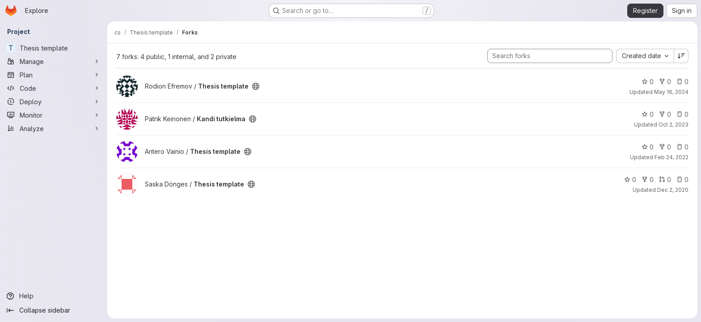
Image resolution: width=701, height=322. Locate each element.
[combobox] (645, 56)
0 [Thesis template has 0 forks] (665, 81)
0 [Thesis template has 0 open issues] (682, 81)
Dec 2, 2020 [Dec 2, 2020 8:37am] (672, 189)
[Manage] (54, 61)
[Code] (54, 88)
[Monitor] (54, 115)
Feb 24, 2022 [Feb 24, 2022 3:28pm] (671, 157)
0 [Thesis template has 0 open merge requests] (665, 179)
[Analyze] (54, 128)
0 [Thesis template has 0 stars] (648, 81)
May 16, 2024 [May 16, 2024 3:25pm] (671, 92)
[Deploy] (54, 101)
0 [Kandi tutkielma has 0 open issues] (682, 114)
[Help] (54, 296)
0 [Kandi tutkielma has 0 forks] (665, 114)
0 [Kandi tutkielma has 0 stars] (648, 114)
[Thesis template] (54, 48)
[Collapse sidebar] (54, 310)
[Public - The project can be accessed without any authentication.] (255, 86)
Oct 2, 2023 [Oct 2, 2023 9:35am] (673, 124)
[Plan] (54, 74)
